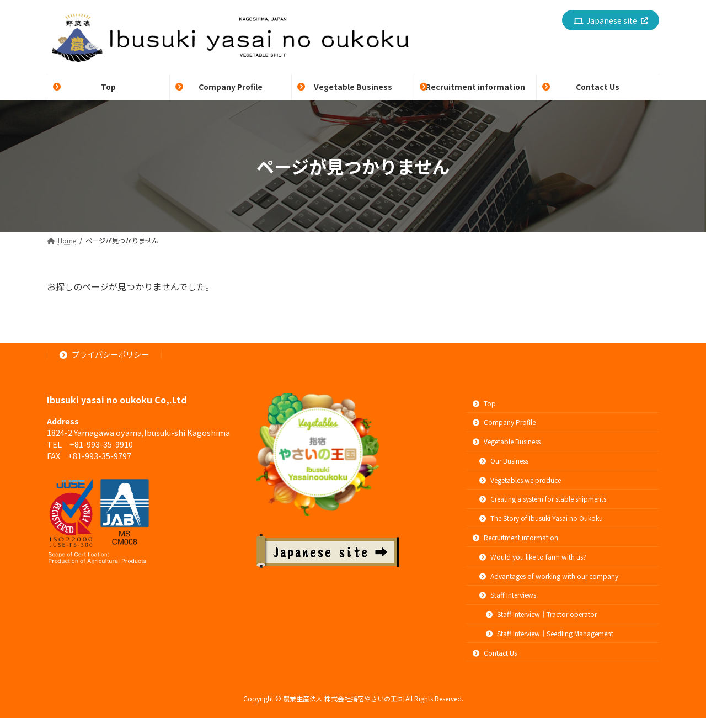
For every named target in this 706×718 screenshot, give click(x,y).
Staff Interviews (507, 595)
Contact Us (495, 652)
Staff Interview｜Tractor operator (541, 614)
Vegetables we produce (520, 480)
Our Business (503, 460)
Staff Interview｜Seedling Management (549, 633)
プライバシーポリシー (104, 354)
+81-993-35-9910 (101, 444)
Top (484, 403)
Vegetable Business (507, 441)
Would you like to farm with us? (532, 556)
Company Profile (504, 422)
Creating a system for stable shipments (542, 499)
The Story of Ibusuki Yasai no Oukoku (541, 518)
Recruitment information (515, 537)
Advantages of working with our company (548, 576)
